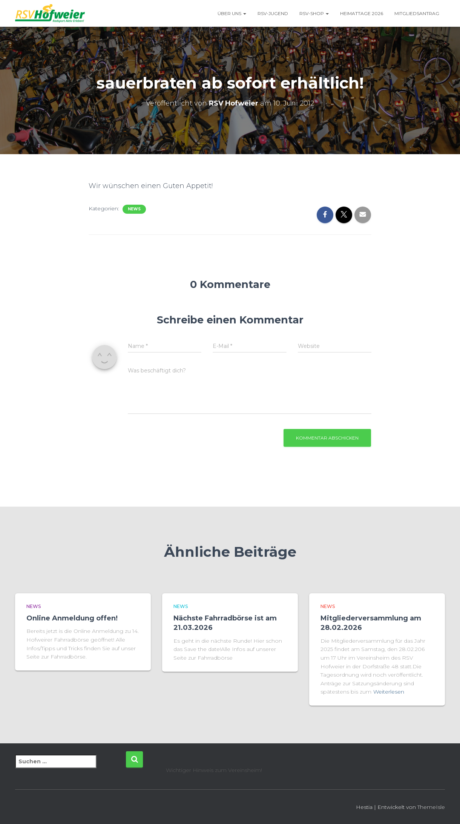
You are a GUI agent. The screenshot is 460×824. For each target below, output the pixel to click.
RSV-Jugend (273, 13)
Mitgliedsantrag (416, 13)
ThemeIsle (431, 807)
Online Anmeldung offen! (72, 618)
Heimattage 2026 (361, 13)
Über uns (232, 13)
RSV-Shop (314, 13)
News (134, 209)
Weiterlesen (388, 691)
